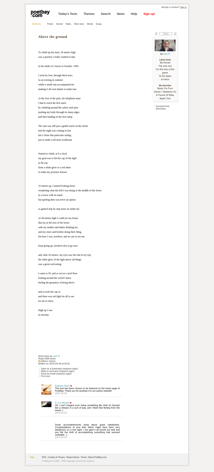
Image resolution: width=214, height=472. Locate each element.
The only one (165, 66)
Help (134, 13)
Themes (89, 13)
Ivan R (56, 356)
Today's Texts (67, 13)
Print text (45, 376)
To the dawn (165, 76)
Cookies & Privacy (56, 457)
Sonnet (59, 24)
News (121, 13)
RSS (44, 457)
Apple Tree (165, 98)
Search (106, 13)
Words (90, 24)
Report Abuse (72, 457)
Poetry (50, 24)
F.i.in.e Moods (62, 402)
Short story (79, 24)
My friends (165, 62)
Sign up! (149, 13)
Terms (84, 457)
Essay (99, 24)
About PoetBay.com (97, 457)
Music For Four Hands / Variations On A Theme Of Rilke (165, 91)
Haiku (68, 24)
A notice (165, 79)
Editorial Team (62, 386)
